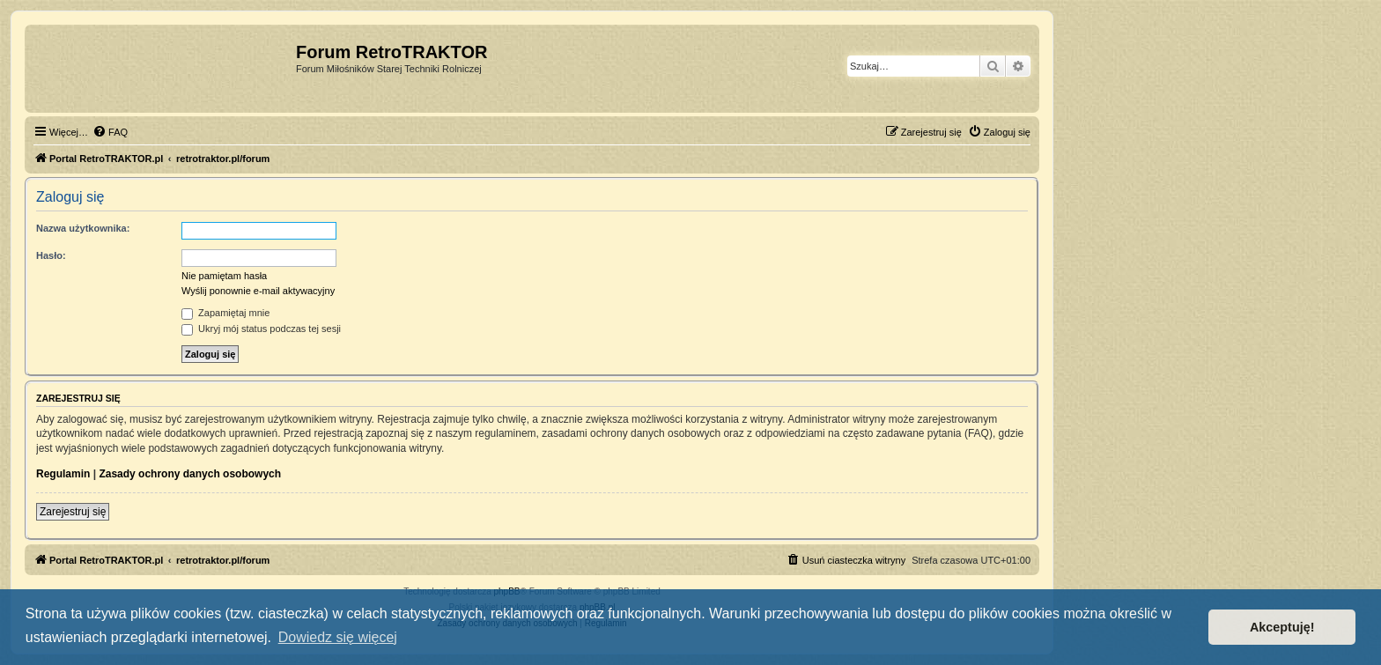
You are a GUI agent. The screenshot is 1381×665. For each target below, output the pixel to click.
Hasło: (51, 255)
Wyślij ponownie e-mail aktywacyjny (258, 290)
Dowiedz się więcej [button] (337, 637)
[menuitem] (110, 132)
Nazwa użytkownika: (82, 228)
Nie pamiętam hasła (224, 275)
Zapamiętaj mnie (225, 312)
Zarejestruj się (73, 512)
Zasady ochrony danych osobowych (190, 474)
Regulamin (63, 474)
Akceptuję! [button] (1282, 627)
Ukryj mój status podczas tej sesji (261, 328)
